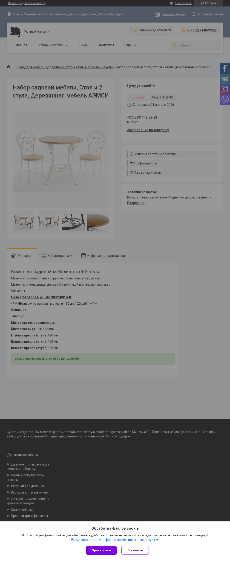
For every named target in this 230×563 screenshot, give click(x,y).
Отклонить (135, 550)
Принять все (101, 550)
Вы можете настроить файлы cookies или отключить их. (113, 540)
